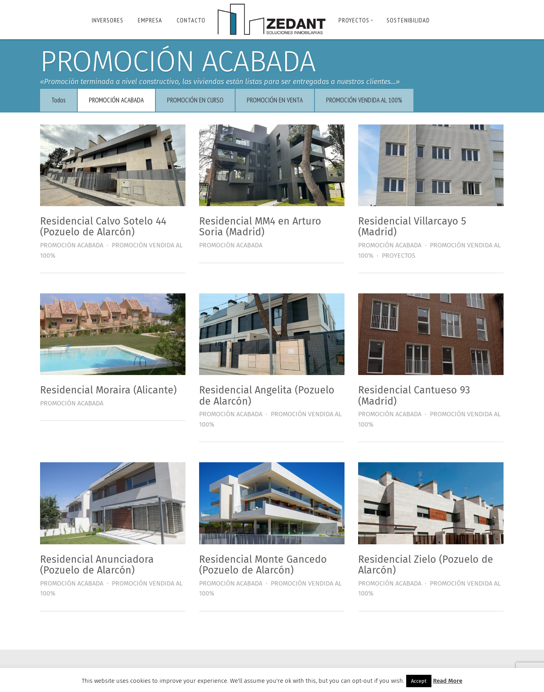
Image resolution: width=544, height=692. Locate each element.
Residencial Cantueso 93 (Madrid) (413, 393)
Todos (62, 100)
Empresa (150, 20)
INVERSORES (107, 20)
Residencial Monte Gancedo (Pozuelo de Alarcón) (264, 561)
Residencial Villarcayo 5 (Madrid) (411, 225)
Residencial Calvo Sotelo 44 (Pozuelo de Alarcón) (107, 225)
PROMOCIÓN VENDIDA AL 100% (368, 100)
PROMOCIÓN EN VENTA (278, 100)
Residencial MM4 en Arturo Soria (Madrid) (261, 225)
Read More (447, 680)
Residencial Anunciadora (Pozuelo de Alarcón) (100, 561)
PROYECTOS (355, 20)
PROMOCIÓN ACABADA (120, 100)
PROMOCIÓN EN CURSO (199, 100)
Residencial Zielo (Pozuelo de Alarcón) (424, 561)
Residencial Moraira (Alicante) (112, 388)
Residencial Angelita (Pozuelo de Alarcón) (268, 393)
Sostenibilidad (408, 20)
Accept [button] (419, 681)
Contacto (191, 20)
